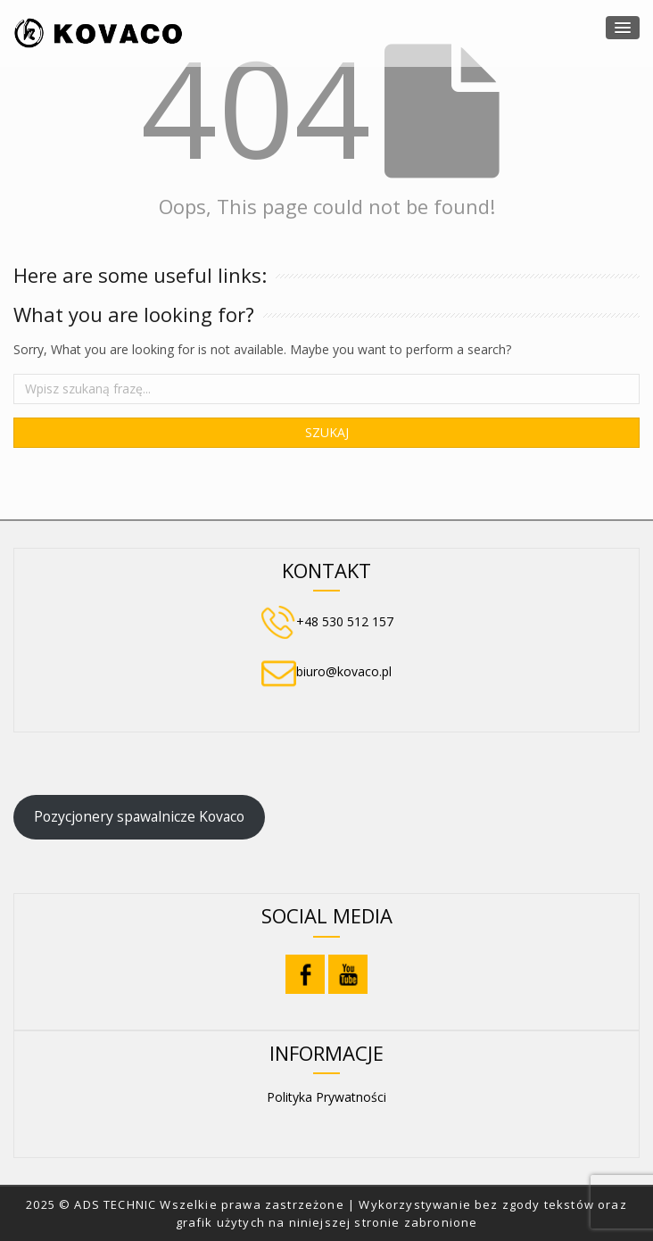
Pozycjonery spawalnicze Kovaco (139, 816)
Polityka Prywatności (326, 1096)
